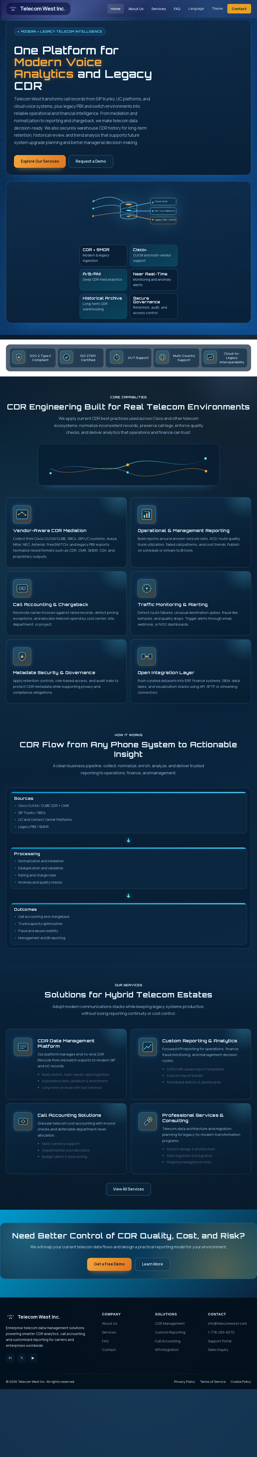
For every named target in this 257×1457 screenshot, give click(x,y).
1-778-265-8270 (221, 1332)
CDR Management (170, 1323)
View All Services (128, 1189)
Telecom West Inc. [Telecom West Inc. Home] (37, 8)
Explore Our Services (40, 161)
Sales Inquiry (218, 1349)
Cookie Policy (240, 1381)
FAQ (177, 8)
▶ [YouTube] (33, 1357)
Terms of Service (213, 1381)
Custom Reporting (170, 1332)
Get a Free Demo (109, 1264)
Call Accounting (167, 1341)
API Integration (167, 1349)
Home (116, 8)
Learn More (152, 1264)
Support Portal (219, 1341)
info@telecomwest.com (227, 1323)
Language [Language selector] (196, 9)
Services (158, 8)
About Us (136, 8)
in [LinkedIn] (10, 1357)
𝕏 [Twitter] (21, 1357)
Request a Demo (91, 161)
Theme (217, 9)
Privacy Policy (184, 1381)
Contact (239, 8)
